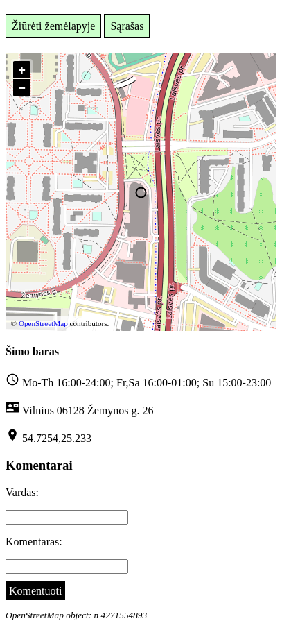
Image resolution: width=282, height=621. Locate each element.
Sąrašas (126, 26)
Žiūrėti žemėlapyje (53, 26)
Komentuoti (35, 591)
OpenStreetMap (43, 323)
